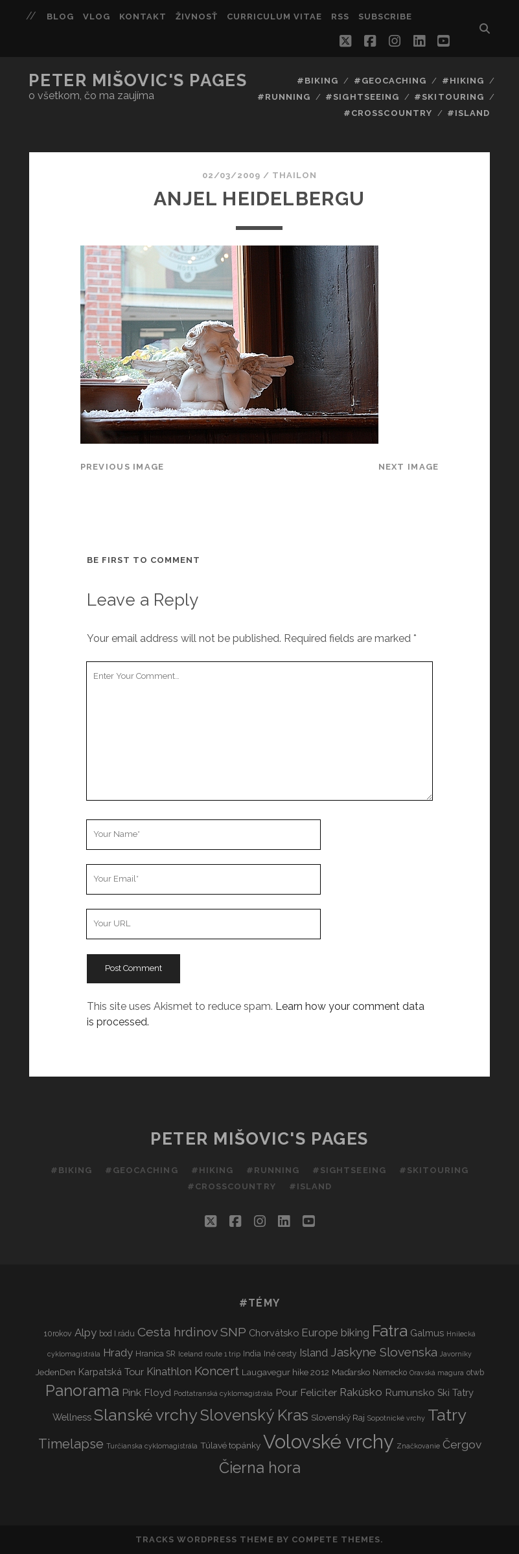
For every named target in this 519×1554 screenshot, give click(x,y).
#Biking (317, 81)
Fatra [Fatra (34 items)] (390, 1330)
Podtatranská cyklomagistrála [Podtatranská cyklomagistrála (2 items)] (223, 1393)
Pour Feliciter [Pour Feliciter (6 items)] (306, 1392)
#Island (468, 113)
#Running (283, 97)
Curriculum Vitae (275, 16)
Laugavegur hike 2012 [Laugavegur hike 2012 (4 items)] (285, 1372)
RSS (340, 16)
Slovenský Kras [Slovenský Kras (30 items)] (254, 1415)
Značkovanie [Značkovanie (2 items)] (418, 1446)
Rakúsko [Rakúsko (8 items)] (361, 1392)
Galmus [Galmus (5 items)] (427, 1332)
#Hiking (463, 81)
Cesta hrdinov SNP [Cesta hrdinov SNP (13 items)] (191, 1332)
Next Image (408, 467)
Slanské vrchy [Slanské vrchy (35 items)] (146, 1415)
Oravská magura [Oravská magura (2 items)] (436, 1373)
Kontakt (143, 16)
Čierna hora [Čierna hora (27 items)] (260, 1467)
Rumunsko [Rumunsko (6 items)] (410, 1392)
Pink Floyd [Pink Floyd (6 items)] (146, 1392)
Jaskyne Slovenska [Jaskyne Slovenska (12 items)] (383, 1352)
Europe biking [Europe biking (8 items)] (335, 1332)
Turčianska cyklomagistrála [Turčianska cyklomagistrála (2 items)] (152, 1446)
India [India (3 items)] (252, 1353)
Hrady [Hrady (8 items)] (118, 1352)
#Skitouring (448, 97)
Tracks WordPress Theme (204, 1539)
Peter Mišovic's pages (138, 80)
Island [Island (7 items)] (313, 1353)
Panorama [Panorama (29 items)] (82, 1391)
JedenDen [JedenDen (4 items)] (56, 1372)
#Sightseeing (362, 97)
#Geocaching (390, 81)
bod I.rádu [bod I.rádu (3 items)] (117, 1333)
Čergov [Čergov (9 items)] (462, 1444)
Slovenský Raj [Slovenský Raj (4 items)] (338, 1417)
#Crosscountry (387, 113)
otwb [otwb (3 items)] (475, 1372)
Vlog (96, 16)
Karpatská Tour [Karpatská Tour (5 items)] (111, 1371)
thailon (294, 175)
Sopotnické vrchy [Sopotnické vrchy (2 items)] (396, 1418)
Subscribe (385, 16)
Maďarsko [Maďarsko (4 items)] (351, 1372)
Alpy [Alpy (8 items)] (86, 1332)
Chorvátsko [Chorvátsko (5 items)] (274, 1332)
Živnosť (197, 16)
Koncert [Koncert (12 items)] (216, 1371)
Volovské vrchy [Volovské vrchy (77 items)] (328, 1441)
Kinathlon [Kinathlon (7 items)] (169, 1371)
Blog (60, 16)
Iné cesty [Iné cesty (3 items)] (280, 1353)
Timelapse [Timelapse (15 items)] (71, 1444)
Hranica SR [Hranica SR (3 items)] (155, 1353)
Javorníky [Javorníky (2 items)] (456, 1354)
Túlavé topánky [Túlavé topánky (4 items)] (230, 1445)
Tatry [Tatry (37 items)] (447, 1414)
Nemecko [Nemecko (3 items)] (390, 1372)
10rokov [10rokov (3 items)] (58, 1333)
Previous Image (122, 467)
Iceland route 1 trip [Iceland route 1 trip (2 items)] (209, 1354)
